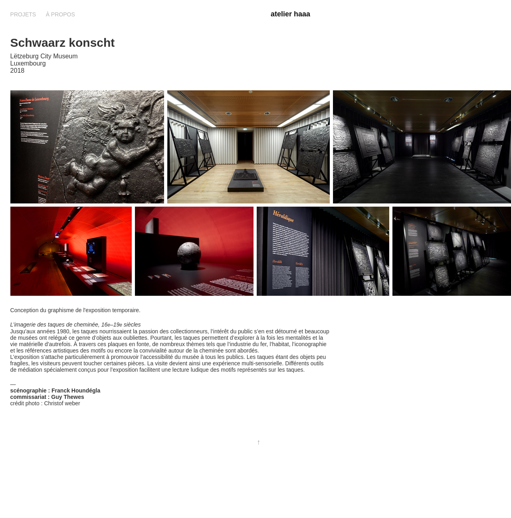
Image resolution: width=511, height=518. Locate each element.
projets (23, 14)
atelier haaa (290, 14)
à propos (60, 14)
